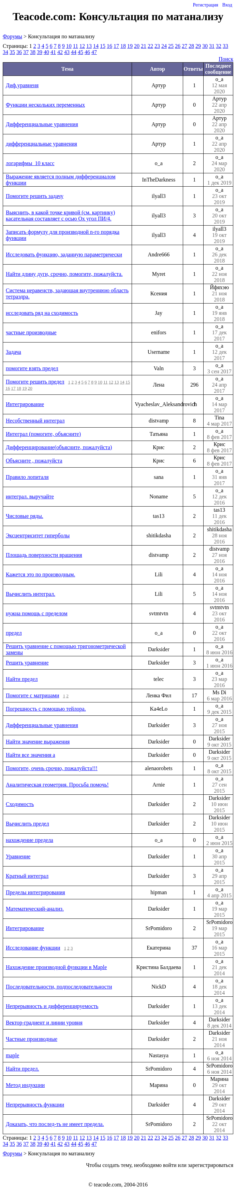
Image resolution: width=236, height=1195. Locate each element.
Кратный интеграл (27, 876)
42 (60, 52)
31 (212, 46)
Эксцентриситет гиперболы (38, 535)
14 (96, 46)
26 (177, 46)
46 (87, 52)
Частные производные (31, 1039)
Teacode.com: (46, 16)
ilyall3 (219, 235)
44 (73, 52)
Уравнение (18, 856)
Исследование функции (33, 948)
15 (102, 46)
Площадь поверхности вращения (44, 555)
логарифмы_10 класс (30, 163)
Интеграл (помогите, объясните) (43, 434)
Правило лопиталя (27, 477)
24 (164, 46)
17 (116, 46)
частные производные (31, 332)
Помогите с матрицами (32, 695)
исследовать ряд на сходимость (42, 313)
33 (225, 46)
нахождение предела (29, 840)
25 (171, 46)
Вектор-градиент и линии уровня (44, 1022)
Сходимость (20, 804)
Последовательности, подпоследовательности (59, 987)
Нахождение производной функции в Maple (56, 967)
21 (143, 46)
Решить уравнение (27, 663)
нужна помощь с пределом (37, 613)
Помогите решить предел (35, 382)
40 (46, 52)
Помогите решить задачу (34, 196)
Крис (219, 447)
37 (26, 52)
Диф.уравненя (22, 85)
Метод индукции (25, 1085)
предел (14, 633)
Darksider (219, 742)
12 (82, 46)
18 (123, 46)
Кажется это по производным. (40, 574)
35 (12, 52)
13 (89, 46)
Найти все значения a (30, 755)
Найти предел (22, 679)
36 (19, 52)
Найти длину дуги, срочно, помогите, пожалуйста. (64, 274)
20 (136, 46)
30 (205, 46)
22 (150, 46)
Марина (219, 1085)
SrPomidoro (219, 928)
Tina (219, 421)
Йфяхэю (219, 293)
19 (130, 46)
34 (5, 52)
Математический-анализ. (35, 909)
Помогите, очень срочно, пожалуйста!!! (52, 768)
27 (184, 46)
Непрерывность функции (35, 1104)
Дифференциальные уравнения (42, 124)
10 (69, 46)
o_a (219, 85)
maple (12, 1055)
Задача (13, 352)
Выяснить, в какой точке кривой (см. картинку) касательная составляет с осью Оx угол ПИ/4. (60, 215)
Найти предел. (22, 1069)
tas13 (219, 516)
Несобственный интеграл (35, 421)
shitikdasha (219, 535)
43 (67, 52)
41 (53, 52)
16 (109, 46)
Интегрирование (25, 404)
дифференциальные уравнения (41, 144)
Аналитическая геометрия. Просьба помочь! (57, 785)
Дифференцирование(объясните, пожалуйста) (59, 447)
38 (32, 52)
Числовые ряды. (24, 516)
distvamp (219, 555)
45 (80, 52)
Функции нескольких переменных (45, 105)
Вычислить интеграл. (30, 594)
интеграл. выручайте (30, 496)
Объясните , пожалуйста (34, 461)
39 (39, 52)
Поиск (226, 59)
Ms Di (219, 695)
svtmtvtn (219, 613)
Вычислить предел (27, 824)
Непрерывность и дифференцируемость (52, 1006)
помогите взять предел (32, 368)
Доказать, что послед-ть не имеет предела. (55, 1124)
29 (198, 46)
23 (157, 46)
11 (75, 46)
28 (191, 46)
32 (218, 46)
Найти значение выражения (38, 741)
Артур (219, 105)
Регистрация (205, 5)
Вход (227, 5)
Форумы (12, 36)
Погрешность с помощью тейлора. (46, 709)
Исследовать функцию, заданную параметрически (64, 254)
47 (94, 52)
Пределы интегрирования (35, 892)
